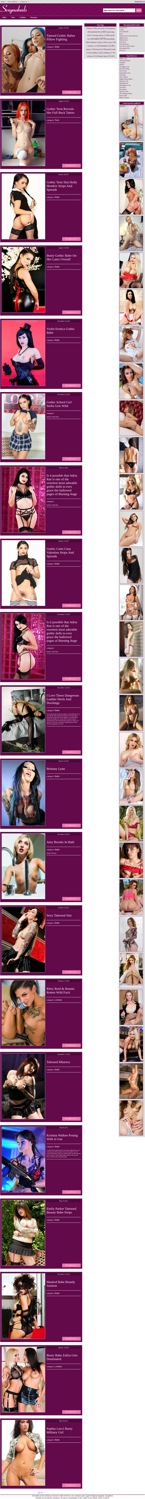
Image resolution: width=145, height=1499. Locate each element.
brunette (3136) (107, 45)
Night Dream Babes (126, 79)
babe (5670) (100, 38)
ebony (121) (92, 56)
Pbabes (121, 65)
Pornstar (33, 17)
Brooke (53, 853)
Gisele (121, 30)
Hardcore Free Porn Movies (128, 36)
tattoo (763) (91, 49)
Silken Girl (123, 58)
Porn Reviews (124, 44)
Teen (13, 17)
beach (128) (101, 49)
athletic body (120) (98, 42)
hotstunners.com (124, 73)
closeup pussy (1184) (101, 35)
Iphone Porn (123, 38)
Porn (121, 34)
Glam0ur (122, 63)
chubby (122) (96, 53)
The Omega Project (125, 93)
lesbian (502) (91, 28)
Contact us (23, 2)
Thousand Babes (124, 61)
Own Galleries (12, 2)
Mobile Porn (123, 40)
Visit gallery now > (71, 92)
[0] (39, 1493)
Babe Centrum (124, 98)
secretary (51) (103, 28)
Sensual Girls (123, 91)
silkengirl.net (123, 83)
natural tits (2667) (99, 32)
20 (41, 1493)
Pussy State (123, 96)
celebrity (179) (109, 53)
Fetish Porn (123, 28)
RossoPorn (123, 89)
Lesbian (22, 17)
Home (3, 2)
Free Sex (122, 50)
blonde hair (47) (104, 56)
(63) (113, 56)
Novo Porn (123, 71)
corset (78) (111, 42)
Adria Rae (54, 505)
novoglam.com (124, 67)
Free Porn (122, 42)
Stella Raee (55, 417)
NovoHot (122, 87)
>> (43, 1493)
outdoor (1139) (93, 46)
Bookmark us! (140, 2)
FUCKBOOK (124, 32)
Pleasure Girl (123, 81)
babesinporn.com (125, 85)
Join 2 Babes (123, 77)
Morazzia (122, 75)
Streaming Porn (124, 48)
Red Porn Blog (124, 69)
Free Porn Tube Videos (127, 46)
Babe (4, 17)
